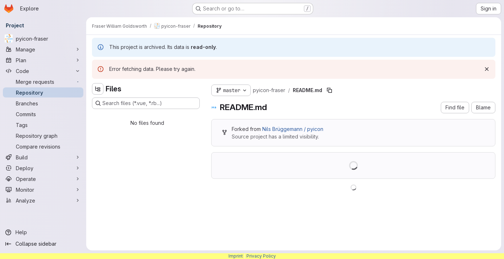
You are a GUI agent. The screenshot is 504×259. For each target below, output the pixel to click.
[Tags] (43, 125)
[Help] (43, 232)
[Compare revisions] (43, 146)
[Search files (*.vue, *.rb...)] (146, 103)
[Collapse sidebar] (43, 244)
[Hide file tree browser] (97, 89)
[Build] (43, 157)
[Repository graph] (43, 136)
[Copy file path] (329, 90)
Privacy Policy (261, 256)
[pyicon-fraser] (43, 38)
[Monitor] (43, 190)
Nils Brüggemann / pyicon (292, 129)
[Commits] (43, 114)
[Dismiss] (486, 69)
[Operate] (43, 179)
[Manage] (43, 49)
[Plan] (43, 60)
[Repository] (43, 92)
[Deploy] (43, 168)
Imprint (235, 256)
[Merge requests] (43, 82)
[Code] (43, 71)
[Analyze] (43, 200)
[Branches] (43, 103)
